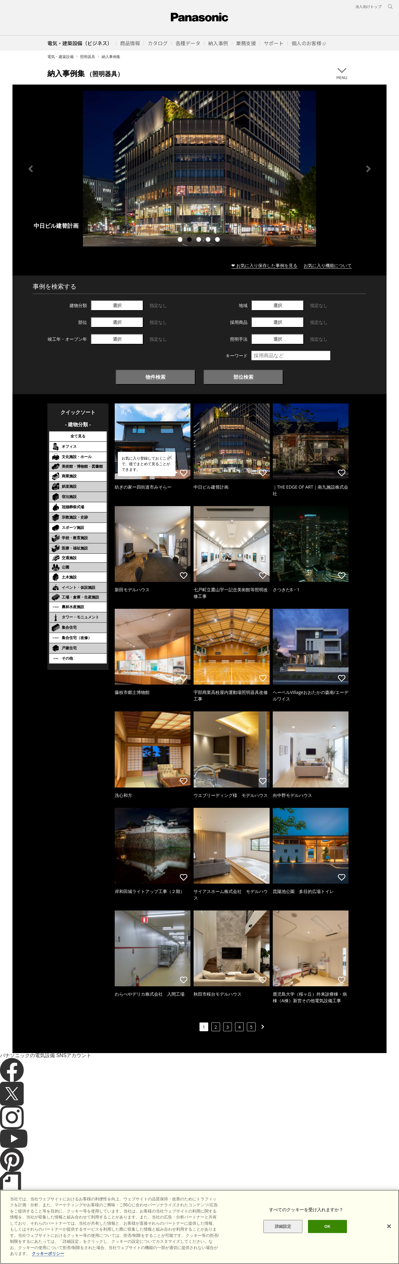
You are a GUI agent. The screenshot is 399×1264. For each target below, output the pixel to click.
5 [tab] (218, 240)
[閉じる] (389, 1226)
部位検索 (243, 376)
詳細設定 (283, 1226)
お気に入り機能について (328, 265)
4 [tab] (209, 240)
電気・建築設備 (60, 56)
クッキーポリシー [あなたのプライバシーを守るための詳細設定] (48, 1253)
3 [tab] (199, 240)
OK (327, 1226)
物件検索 (156, 376)
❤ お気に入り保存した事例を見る (264, 265)
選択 (117, 305)
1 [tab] (181, 240)
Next (368, 169)
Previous (30, 169)
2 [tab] (190, 240)
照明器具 (87, 56)
